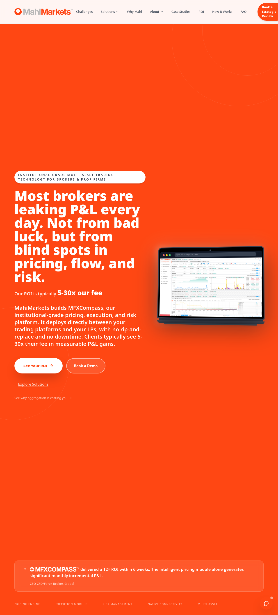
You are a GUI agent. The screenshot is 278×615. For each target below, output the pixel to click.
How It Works (222, 11)
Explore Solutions (33, 384)
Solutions (110, 11)
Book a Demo (86, 365)
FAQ (244, 11)
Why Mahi (134, 11)
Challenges (84, 11)
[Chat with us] (266, 603)
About (156, 11)
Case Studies (181, 11)
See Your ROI (38, 365)
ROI (201, 11)
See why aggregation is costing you (43, 398)
